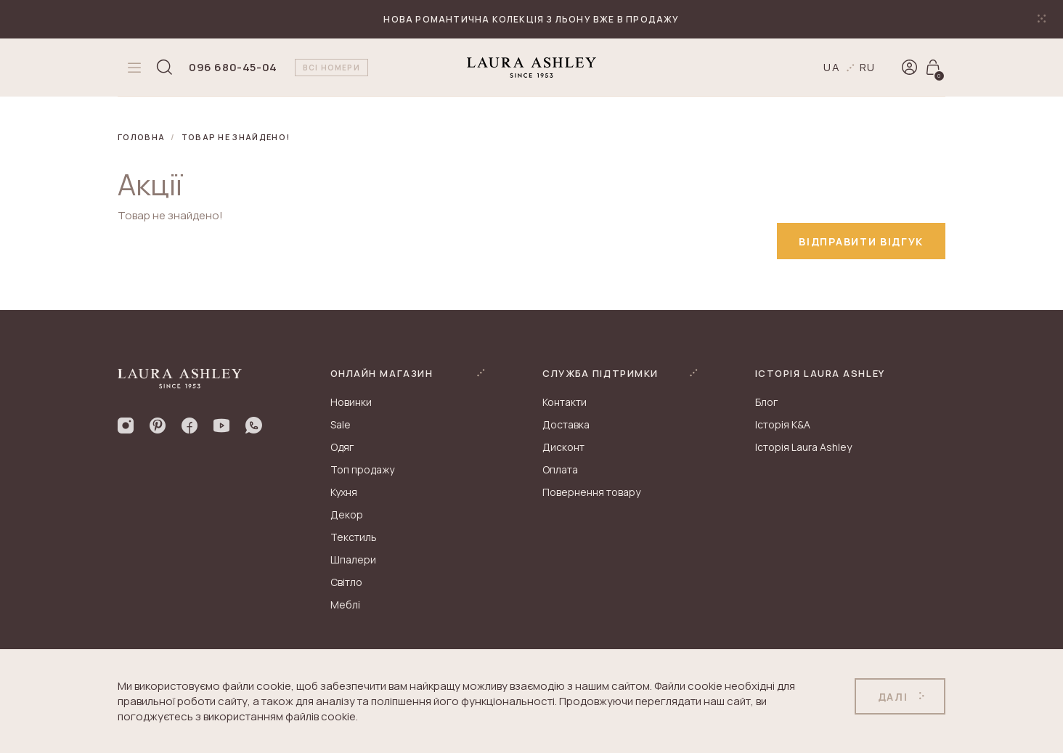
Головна (141, 136)
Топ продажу (362, 469)
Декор (346, 514)
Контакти (564, 402)
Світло (346, 582)
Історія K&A (782, 424)
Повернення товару (591, 492)
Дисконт (563, 447)
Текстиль (353, 537)
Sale (340, 424)
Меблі (345, 604)
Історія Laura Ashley (803, 447)
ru (868, 67)
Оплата (560, 469)
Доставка (566, 424)
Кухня (343, 492)
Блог (766, 402)
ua (832, 67)
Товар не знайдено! (236, 136)
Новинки (351, 402)
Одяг (342, 447)
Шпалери (353, 559)
